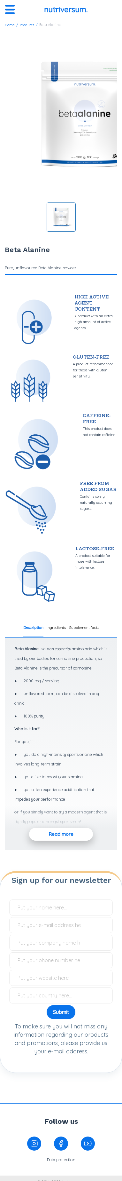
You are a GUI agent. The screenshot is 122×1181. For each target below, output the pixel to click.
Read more (61, 834)
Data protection (61, 1159)
